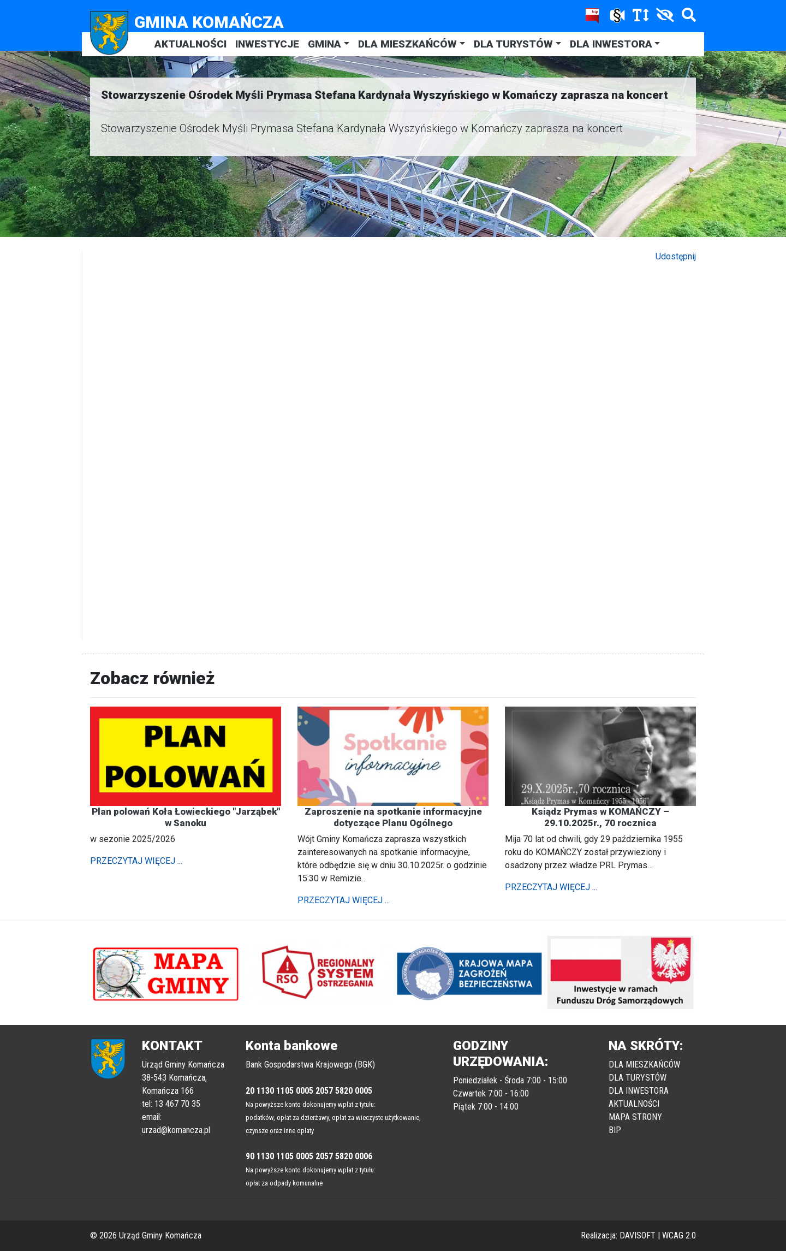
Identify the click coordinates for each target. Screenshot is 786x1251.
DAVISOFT (638, 1235)
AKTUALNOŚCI (190, 44)
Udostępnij (676, 256)
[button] (135, 973)
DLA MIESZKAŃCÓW (407, 44)
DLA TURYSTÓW (513, 44)
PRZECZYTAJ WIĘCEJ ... (136, 861)
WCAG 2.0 (679, 1235)
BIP (615, 1130)
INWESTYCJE (267, 44)
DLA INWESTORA (611, 44)
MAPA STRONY (635, 1117)
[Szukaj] (686, 17)
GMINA (324, 44)
